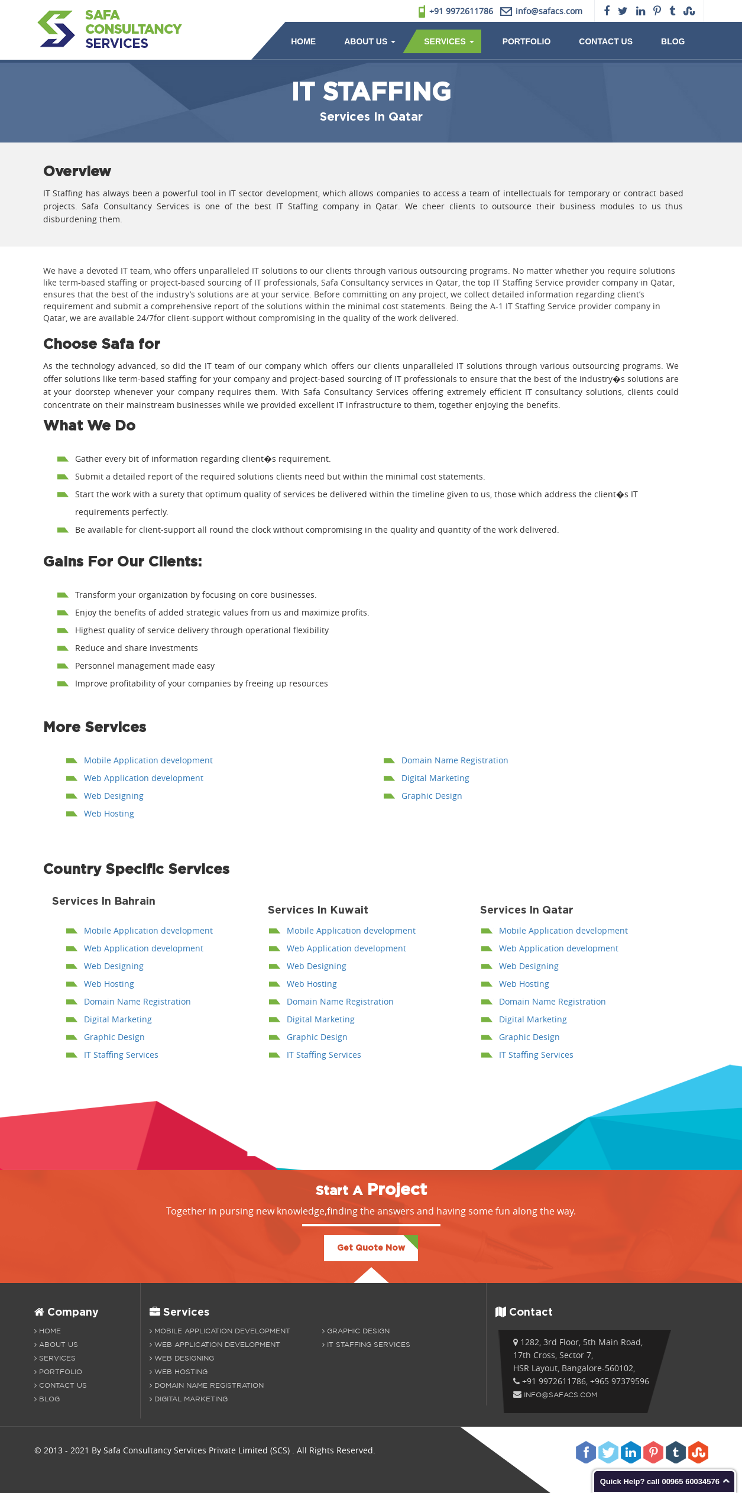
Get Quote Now (371, 1248)
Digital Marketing (435, 777)
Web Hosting (109, 813)
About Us (370, 41)
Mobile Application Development (220, 1331)
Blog (673, 41)
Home (303, 41)
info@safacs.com (560, 1394)
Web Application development (143, 777)
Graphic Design (431, 795)
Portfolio (527, 41)
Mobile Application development (148, 760)
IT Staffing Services (121, 1054)
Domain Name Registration (454, 760)
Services (449, 41)
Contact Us (606, 41)
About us (56, 1344)
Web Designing (114, 795)
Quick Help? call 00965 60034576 (660, 1481)
